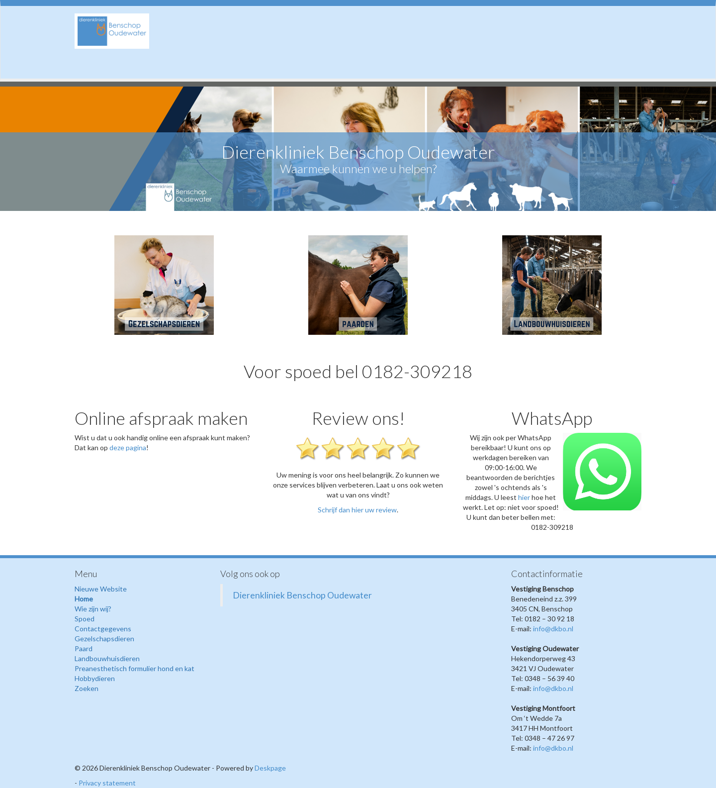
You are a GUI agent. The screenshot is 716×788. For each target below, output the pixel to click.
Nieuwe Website (101, 589)
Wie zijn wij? (93, 608)
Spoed (84, 618)
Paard (83, 648)
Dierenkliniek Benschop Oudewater (302, 595)
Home (84, 598)
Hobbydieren (95, 678)
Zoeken (86, 688)
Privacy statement (107, 783)
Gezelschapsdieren (104, 638)
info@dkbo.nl (553, 628)
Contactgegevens (103, 628)
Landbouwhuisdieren (107, 658)
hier (524, 497)
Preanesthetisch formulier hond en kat (134, 668)
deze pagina (127, 447)
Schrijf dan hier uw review (357, 509)
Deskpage (270, 768)
